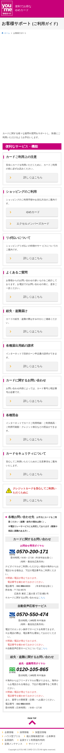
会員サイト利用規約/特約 (32, 740)
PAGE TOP (32, 718)
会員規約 (9, 740)
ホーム (7, 33)
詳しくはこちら (32, 177)
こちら (42, 597)
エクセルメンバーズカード (33, 223)
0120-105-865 (32, 669)
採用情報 (24, 732)
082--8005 (23, 704)
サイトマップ (35, 743)
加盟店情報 (40, 732)
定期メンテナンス (13, 743)
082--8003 (23, 586)
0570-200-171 (32, 551)
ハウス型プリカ (12, 736)
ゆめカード (33, 212)
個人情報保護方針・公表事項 (40, 736)
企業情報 (9, 732)
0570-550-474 (32, 614)
